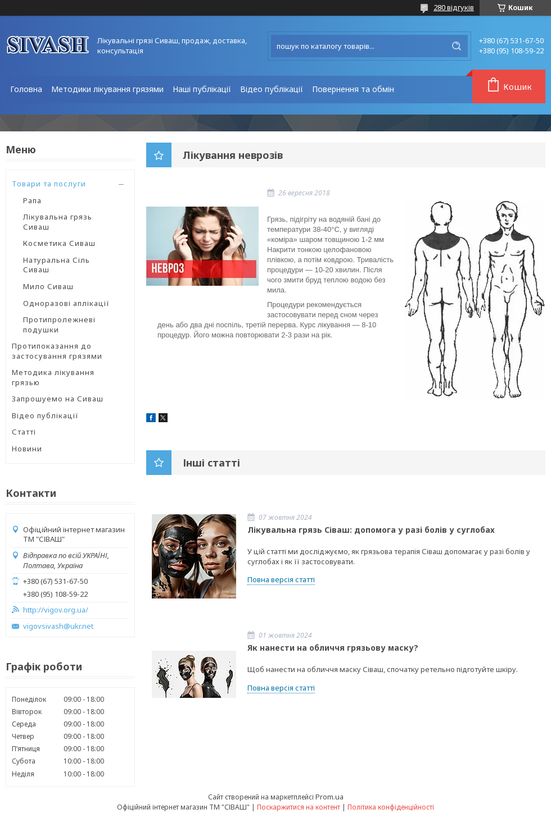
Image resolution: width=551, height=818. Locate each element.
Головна (26, 89)
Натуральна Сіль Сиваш (56, 265)
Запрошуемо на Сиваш (57, 399)
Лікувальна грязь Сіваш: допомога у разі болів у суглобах (371, 529)
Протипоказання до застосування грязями (57, 351)
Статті (24, 432)
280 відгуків (453, 7)
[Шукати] (456, 46)
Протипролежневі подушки (59, 324)
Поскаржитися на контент (298, 807)
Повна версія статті (281, 579)
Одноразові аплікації (66, 303)
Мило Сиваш (48, 286)
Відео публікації (271, 89)
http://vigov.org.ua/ (55, 610)
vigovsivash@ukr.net (58, 626)
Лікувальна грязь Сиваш (57, 222)
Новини (27, 449)
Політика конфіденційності (390, 807)
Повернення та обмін (353, 89)
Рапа (32, 200)
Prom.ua (329, 797)
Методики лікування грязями (107, 89)
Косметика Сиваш (59, 243)
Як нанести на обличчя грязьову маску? (332, 647)
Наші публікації (202, 89)
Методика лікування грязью (53, 377)
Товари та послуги (49, 184)
